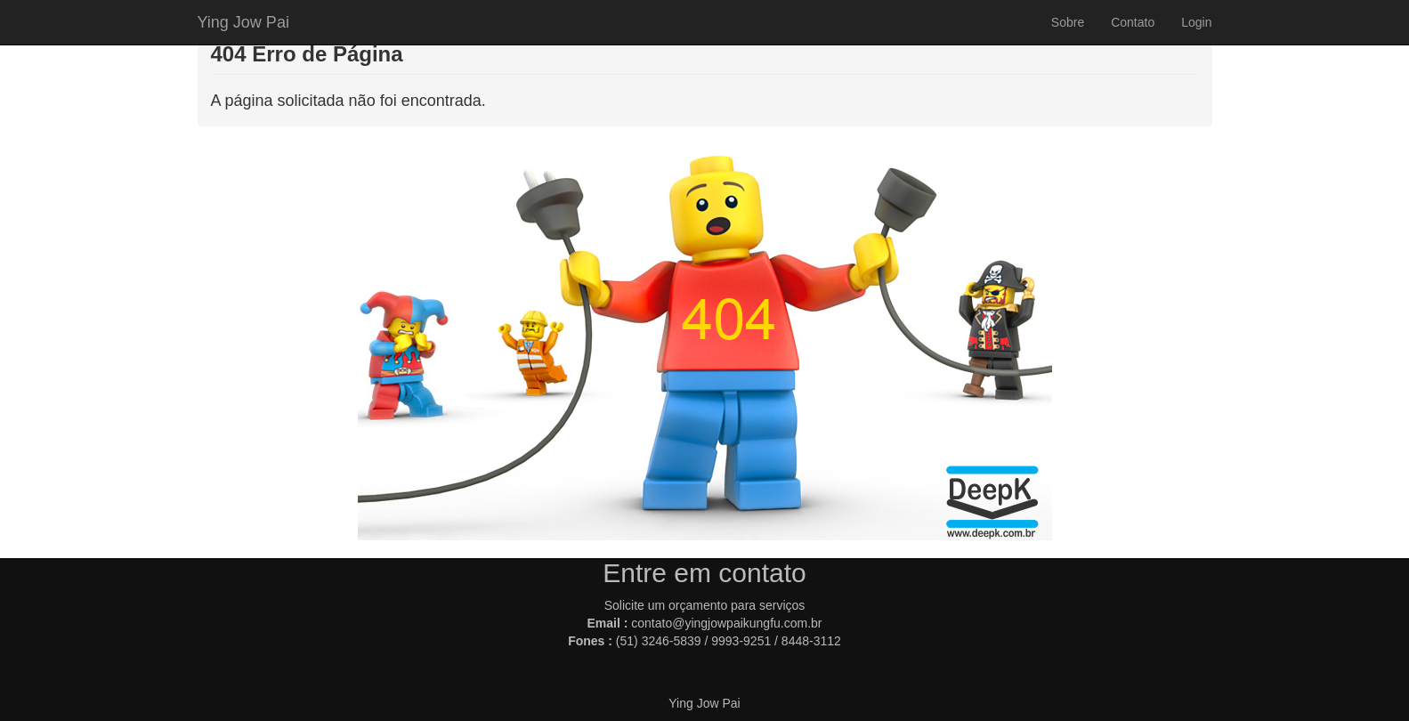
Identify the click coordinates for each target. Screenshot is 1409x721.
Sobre (1067, 22)
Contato (1132, 22)
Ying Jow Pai (243, 22)
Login (1196, 22)
